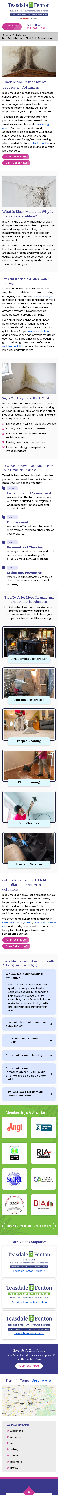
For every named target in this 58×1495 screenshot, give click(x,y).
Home (6, 35)
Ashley (14, 1449)
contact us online (38, 143)
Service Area (42, 1380)
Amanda (15, 1437)
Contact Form (33, 1359)
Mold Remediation (12, 38)
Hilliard (28, 922)
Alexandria (16, 1431)
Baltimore (16, 1462)
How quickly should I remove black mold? (26, 1024)
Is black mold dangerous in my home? (25, 975)
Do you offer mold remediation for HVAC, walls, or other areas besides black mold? (26, 1073)
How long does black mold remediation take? (24, 1093)
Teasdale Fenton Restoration (29, 1302)
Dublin (19, 922)
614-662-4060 (36, 28)
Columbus (8, 922)
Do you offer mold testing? (25, 1055)
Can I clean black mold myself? (22, 1040)
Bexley (14, 1468)
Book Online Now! (18, 162)
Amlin (13, 1443)
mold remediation (13, 346)
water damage (43, 296)
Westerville (40, 922)
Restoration (22, 35)
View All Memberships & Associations (29, 1225)
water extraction (38, 331)
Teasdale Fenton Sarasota (29, 1271)
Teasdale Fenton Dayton (29, 1333)
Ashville (14, 1455)
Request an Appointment (14, 26)
